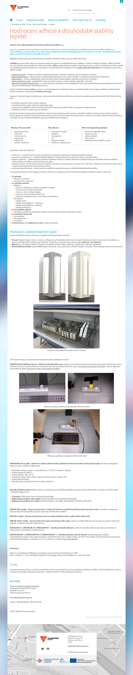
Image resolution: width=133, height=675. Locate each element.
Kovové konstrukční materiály (28, 586)
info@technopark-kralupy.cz (78, 646)
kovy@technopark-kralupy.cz (21, 597)
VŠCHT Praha (26, 24)
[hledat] (82, 10)
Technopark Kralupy (39, 24)
